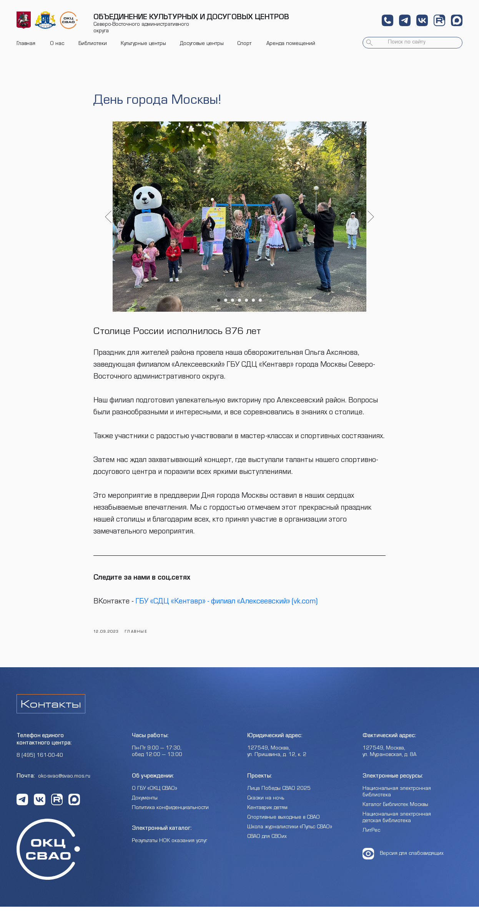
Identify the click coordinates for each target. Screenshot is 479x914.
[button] (387, 20)
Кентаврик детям (267, 815)
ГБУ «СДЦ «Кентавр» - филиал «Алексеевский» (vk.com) (226, 606)
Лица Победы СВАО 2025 (279, 796)
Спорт (244, 44)
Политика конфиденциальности (170, 815)
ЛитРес (371, 838)
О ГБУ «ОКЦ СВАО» (154, 796)
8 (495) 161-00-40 (40, 763)
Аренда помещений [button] (290, 44)
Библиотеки (92, 44)
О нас (57, 44)
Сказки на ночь (265, 806)
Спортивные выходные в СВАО (283, 825)
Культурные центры (143, 44)
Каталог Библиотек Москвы (395, 812)
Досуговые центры (202, 44)
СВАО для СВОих (267, 844)
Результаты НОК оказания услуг (169, 848)
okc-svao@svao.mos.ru (64, 784)
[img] (24, 20)
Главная (26, 44)
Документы (145, 806)
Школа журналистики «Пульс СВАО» (289, 835)
